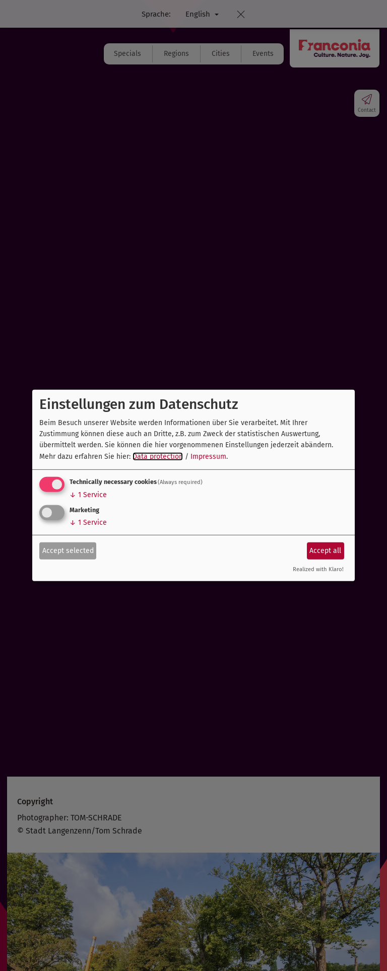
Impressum (208, 456)
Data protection (158, 456)
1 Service (88, 495)
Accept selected (68, 550)
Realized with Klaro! (318, 569)
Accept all (325, 550)
